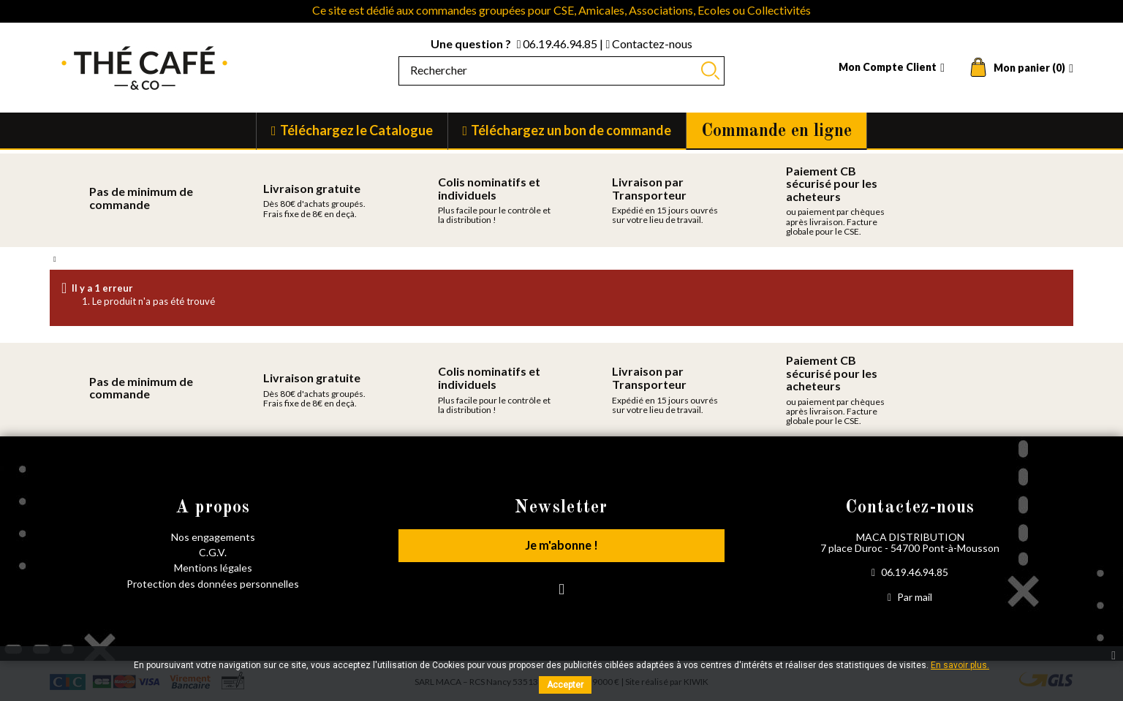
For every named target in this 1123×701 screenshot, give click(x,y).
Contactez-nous (648, 43)
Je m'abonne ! (561, 547)
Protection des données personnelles (212, 583)
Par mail (910, 597)
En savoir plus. (960, 665)
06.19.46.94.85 (558, 43)
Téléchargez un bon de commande (571, 130)
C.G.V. (213, 552)
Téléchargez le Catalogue (356, 130)
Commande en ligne (776, 131)
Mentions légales (213, 567)
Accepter (565, 685)
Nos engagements (213, 537)
